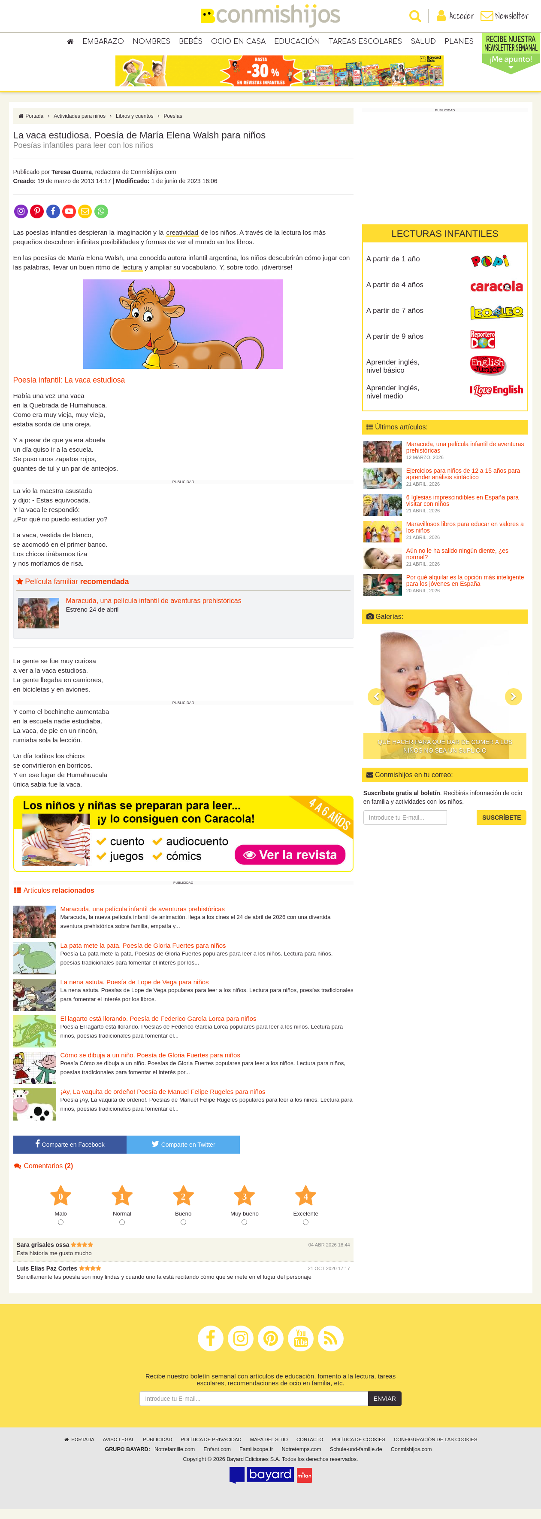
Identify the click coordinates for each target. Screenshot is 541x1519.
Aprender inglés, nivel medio (393, 402)
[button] (376, 706)
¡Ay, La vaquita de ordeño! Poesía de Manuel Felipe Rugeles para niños (163, 1101)
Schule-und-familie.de (356, 1459)
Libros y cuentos (134, 126)
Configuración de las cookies (436, 1449)
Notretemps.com (301, 1459)
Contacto (309, 1449)
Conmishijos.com (411, 1459)
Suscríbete (501, 827)
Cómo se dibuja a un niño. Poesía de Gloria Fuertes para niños (150, 1065)
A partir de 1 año (393, 269)
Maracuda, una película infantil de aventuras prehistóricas (154, 610)
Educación (297, 43)
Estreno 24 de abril (92, 619)
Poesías (172, 126)
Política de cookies (358, 1449)
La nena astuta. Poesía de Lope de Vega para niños (134, 991)
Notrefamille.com (174, 1459)
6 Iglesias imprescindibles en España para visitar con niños (462, 510)
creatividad (182, 242)
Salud (423, 43)
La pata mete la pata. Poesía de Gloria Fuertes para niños (143, 955)
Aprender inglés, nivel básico (393, 376)
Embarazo (103, 43)
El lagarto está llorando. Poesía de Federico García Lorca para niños (158, 1028)
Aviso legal (118, 1449)
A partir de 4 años (394, 295)
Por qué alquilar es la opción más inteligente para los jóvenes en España (465, 590)
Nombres (151, 43)
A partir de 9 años (394, 346)
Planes (459, 43)
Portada (31, 126)
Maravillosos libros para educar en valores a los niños (465, 537)
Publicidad (157, 1449)
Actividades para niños (80, 126)
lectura (132, 277)
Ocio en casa (238, 43)
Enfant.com (217, 1459)
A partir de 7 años (394, 320)
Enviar (385, 1408)
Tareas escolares (365, 43)
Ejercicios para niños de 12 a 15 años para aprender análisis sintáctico (463, 483)
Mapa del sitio (269, 1449)
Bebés (190, 43)
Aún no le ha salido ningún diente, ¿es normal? (457, 563)
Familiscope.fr (256, 1459)
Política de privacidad (211, 1449)
